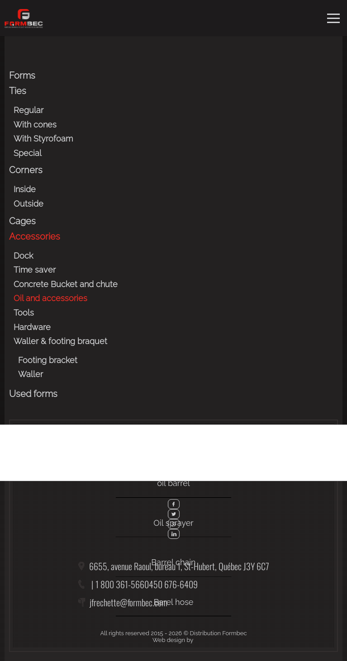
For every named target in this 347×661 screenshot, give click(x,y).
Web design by (172, 640)
